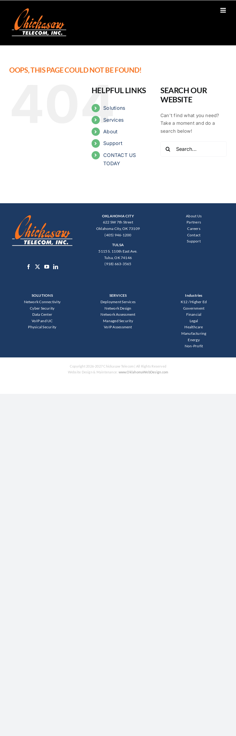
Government (193, 308)
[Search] (168, 149)
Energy (193, 339)
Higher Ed (198, 301)
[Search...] (193, 149)
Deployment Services (118, 301)
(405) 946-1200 (117, 235)
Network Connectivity (42, 301)
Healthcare (193, 327)
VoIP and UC (42, 320)
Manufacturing (193, 333)
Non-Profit (194, 346)
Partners (194, 222)
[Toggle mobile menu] (223, 10)
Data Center (42, 314)
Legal (194, 320)
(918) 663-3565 (117, 263)
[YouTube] (46, 266)
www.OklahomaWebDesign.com (143, 372)
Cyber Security (42, 308)
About (110, 131)
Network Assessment (117, 314)
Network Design (117, 308)
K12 (184, 301)
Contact (194, 235)
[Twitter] (37, 266)
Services (113, 120)
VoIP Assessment (118, 327)
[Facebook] (28, 266)
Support (112, 143)
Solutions (114, 108)
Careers (193, 228)
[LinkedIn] (55, 266)
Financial (194, 314)
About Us (194, 216)
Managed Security (118, 320)
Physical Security (42, 327)
